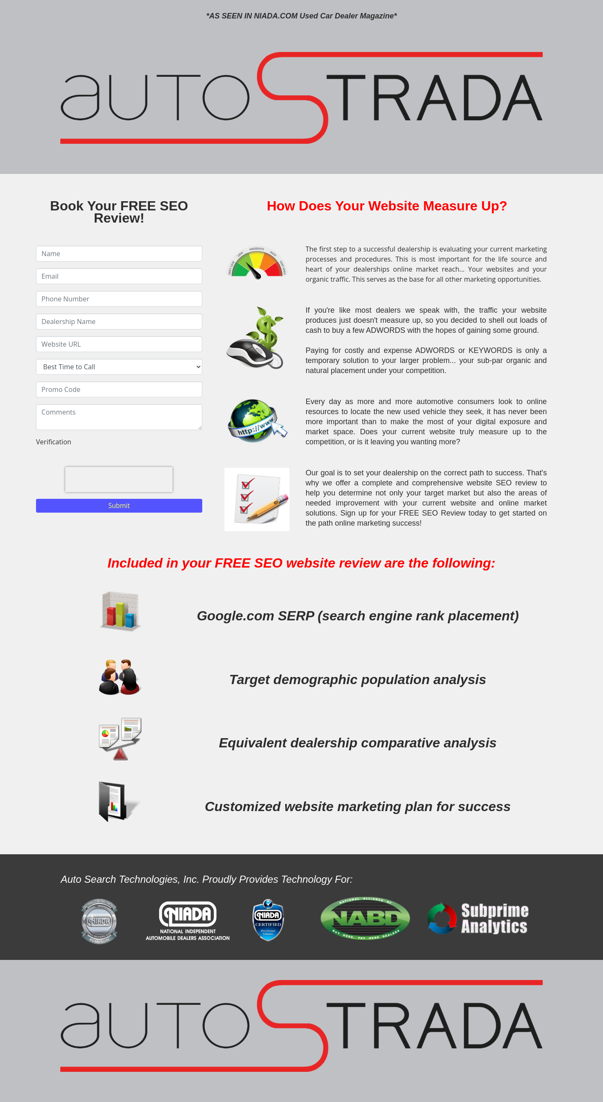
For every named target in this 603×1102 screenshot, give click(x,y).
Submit (119, 505)
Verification (53, 441)
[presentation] (119, 479)
